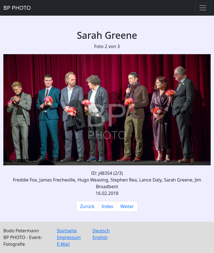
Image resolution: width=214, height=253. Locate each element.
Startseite (67, 231)
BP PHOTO (17, 7)
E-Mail (63, 244)
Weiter (127, 206)
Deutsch (101, 231)
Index (107, 206)
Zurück (87, 206)
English (100, 237)
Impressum (69, 237)
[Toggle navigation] (203, 7)
